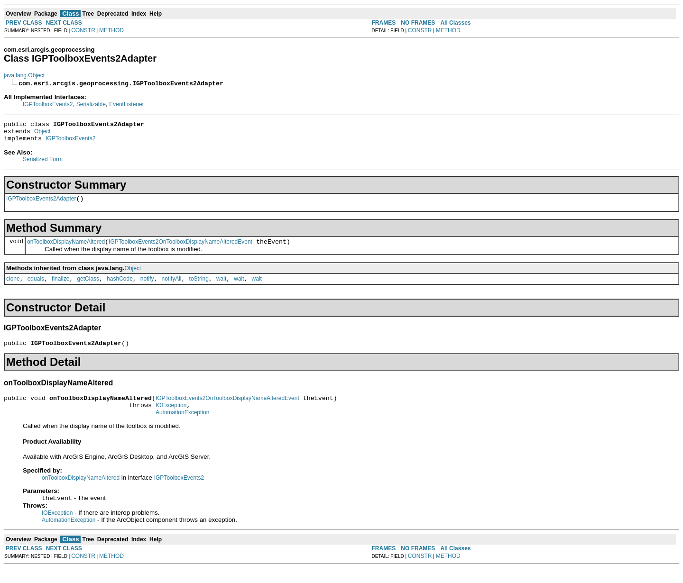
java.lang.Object (24, 75)
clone (13, 287)
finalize (60, 287)
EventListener (126, 104)
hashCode (120, 287)
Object (42, 134)
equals (36, 287)
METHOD (111, 30)
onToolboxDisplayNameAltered (66, 249)
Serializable (91, 104)
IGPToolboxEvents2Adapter (41, 204)
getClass (88, 287)
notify (147, 287)
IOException (171, 418)
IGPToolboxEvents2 (48, 104)
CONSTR (83, 30)
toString (199, 287)
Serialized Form (43, 163)
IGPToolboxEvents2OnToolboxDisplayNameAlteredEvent (180, 249)
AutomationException (182, 426)
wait (221, 287)
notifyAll (172, 287)
